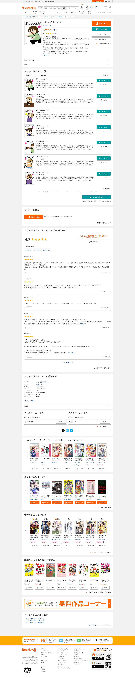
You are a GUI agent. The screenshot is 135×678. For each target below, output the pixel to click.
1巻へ (36, 75)
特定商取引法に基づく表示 (81, 660)
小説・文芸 (73, 12)
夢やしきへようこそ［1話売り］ (79, 496)
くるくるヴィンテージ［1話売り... (90, 497)
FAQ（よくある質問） (63, 660)
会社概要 (76, 651)
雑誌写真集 (89, 12)
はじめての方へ (101, 12)
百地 (42, 539)
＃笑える (28, 250)
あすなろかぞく (50, 580)
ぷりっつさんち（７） (42, 172)
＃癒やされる (46, 250)
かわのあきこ (78, 462)
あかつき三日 (100, 462)
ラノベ (66, 12)
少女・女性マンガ (42, 12)
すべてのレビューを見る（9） (102, 368)
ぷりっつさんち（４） (42, 125)
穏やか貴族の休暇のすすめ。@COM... (45, 537)
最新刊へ (43, 75)
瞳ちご (65, 539)
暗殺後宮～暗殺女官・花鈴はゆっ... (90, 537)
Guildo (54, 499)
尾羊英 (99, 539)
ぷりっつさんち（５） (42, 141)
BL (50, 12)
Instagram (43, 666)
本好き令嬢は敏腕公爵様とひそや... (56, 537)
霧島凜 (65, 499)
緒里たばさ (89, 539)
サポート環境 (60, 658)
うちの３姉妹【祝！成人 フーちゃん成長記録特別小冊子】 (72, 582)
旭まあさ (32, 499)
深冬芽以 (70, 499)
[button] (34, 468)
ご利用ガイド (109, 12)
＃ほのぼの (37, 250)
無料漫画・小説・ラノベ (47, 652)
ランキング (44, 656)
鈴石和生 (54, 539)
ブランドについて (78, 652)
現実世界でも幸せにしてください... (34, 460)
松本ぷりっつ (47, 25)
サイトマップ (77, 664)
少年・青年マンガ (34, 12)
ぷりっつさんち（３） (42, 110)
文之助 (65, 462)
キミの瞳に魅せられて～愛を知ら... (68, 497)
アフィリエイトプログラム (64, 668)
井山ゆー (32, 539)
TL (57, 12)
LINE (42, 662)
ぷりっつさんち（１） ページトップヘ (99, 625)
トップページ (44, 651)
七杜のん (88, 462)
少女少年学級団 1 (46, 458)
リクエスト (60, 666)
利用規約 (76, 656)
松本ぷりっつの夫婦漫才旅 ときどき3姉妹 (28, 581)
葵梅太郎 (54, 462)
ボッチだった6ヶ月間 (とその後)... (46, 496)
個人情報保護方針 (78, 658)
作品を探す (60, 652)
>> (96, 191)
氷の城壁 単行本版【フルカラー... (79, 536)
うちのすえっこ (94, 580)
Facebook (43, 671)
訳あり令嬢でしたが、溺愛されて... (79, 460)
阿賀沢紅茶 (77, 539)
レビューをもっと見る (67, 362)
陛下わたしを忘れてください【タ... (34, 497)
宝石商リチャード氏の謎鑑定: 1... (101, 460)
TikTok (42, 668)
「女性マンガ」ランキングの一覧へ (101, 552)
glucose (58, 499)
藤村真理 (43, 462)
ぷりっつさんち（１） (42, 79)
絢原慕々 (37, 499)
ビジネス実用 (81, 12)
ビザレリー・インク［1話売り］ (101, 496)
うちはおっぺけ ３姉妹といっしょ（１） (105, 581)
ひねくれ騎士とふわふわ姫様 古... (56, 460)
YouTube (43, 669)
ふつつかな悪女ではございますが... (101, 537)
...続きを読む (46, 55)
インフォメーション (62, 662)
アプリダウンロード (62, 654)
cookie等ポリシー (78, 662)
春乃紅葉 (93, 462)
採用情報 (76, 654)
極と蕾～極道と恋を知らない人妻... (34, 537)
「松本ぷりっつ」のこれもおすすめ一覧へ (99, 592)
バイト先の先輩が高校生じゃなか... (68, 460)
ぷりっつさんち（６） (42, 156)
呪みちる (99, 499)
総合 (26, 12)
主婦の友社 (39, 386)
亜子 (83, 462)
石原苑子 (88, 499)
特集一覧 (43, 654)
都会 (42, 499)
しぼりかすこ (33, 462)
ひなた (69, 539)
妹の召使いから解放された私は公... (90, 460)
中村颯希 (104, 539)
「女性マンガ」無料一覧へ (103, 507)
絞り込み (40, 8)
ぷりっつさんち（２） (42, 94)
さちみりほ (77, 499)
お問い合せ (60, 664)
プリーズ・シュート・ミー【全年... (56, 497)
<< (39, 191)
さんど (48, 539)
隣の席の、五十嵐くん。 (68, 536)
